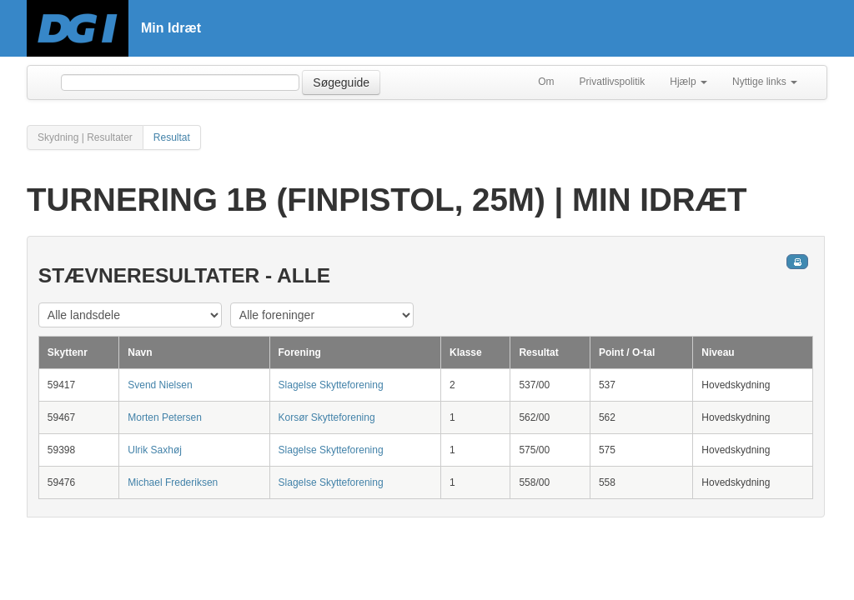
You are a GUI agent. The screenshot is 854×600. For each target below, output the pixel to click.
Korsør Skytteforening (327, 417)
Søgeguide (341, 82)
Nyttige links (764, 82)
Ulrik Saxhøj (155, 450)
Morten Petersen (165, 417)
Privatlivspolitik (613, 82)
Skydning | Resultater (85, 137)
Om (546, 82)
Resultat (171, 137)
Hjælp (688, 82)
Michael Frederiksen (173, 482)
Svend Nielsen (160, 385)
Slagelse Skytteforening (331, 385)
